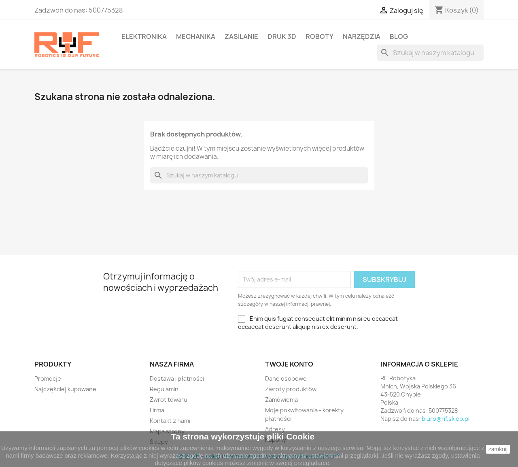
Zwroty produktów (290, 389)
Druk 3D (281, 36)
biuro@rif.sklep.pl (445, 418)
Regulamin (164, 389)
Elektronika (144, 36)
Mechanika (195, 36)
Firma (157, 410)
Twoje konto (289, 364)
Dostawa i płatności (177, 378)
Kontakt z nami (170, 420)
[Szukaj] (430, 53)
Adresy (275, 429)
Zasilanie (241, 36)
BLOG (399, 36)
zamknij (497, 449)
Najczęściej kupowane (65, 389)
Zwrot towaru (168, 399)
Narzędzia (361, 36)
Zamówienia (281, 399)
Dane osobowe (286, 378)
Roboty (319, 36)
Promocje (47, 378)
